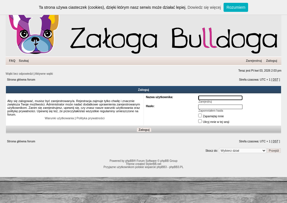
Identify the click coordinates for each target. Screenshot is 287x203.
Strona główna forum (21, 79)
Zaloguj (271, 60)
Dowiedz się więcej (204, 7)
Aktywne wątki (44, 73)
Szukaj (24, 60)
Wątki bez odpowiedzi (19, 73)
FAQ (12, 60)
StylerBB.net (153, 164)
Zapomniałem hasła (210, 110)
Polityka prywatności (90, 118)
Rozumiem (235, 7)
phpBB (129, 160)
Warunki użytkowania (59, 118)
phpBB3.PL (176, 167)
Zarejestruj (254, 60)
